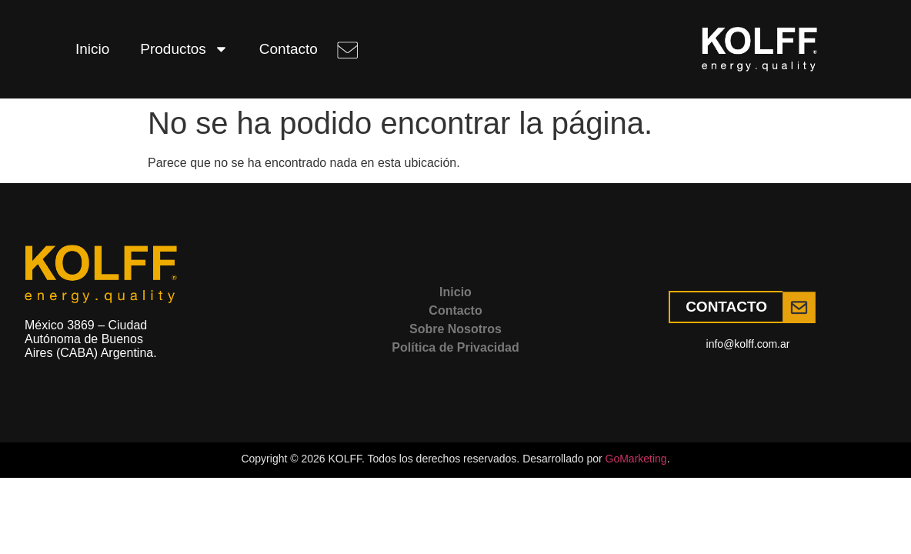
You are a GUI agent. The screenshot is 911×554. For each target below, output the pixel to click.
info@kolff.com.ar (748, 344)
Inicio (92, 49)
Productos (184, 49)
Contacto (288, 49)
